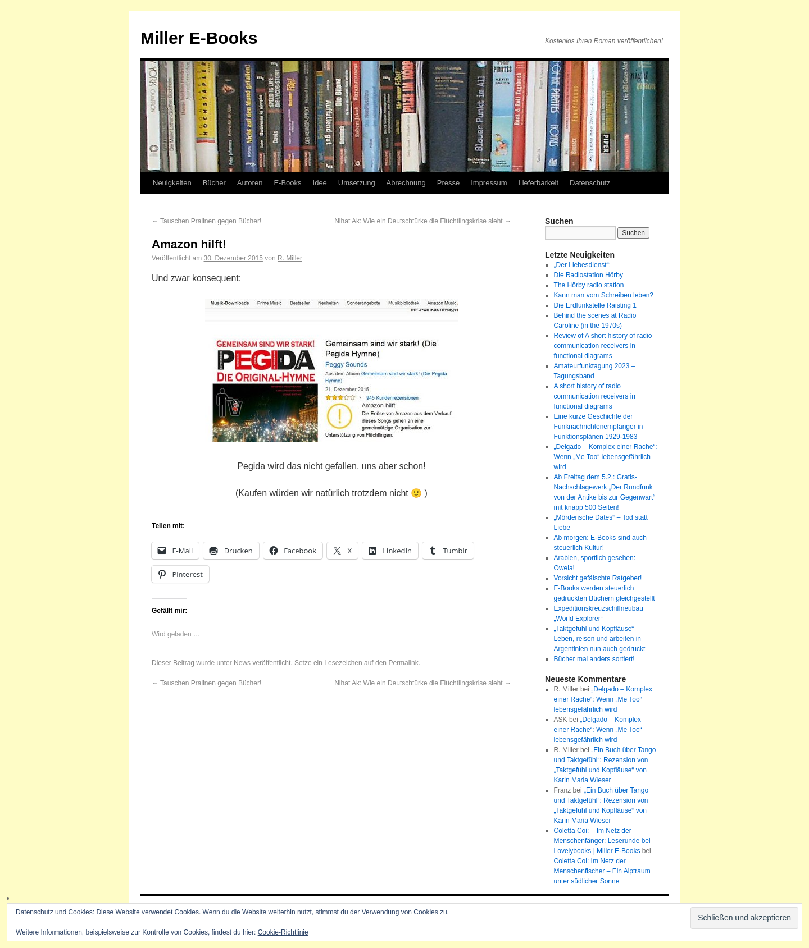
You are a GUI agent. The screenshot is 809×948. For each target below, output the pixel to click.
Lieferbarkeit (539, 182)
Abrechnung (406, 182)
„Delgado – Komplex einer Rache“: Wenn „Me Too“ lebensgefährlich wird (605, 457)
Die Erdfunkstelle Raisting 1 (595, 305)
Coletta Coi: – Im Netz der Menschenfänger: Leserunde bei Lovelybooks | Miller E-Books (602, 841)
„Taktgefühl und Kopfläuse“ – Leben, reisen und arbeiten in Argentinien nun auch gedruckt (600, 639)
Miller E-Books (198, 38)
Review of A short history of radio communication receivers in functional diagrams (603, 346)
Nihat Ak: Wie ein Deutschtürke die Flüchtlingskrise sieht (422, 221)
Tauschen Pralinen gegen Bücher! (206, 221)
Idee (320, 182)
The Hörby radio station (589, 285)
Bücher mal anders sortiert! (594, 659)
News (242, 663)
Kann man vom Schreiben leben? (603, 295)
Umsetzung (356, 182)
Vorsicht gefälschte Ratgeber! (598, 578)
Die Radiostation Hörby (588, 275)
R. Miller (290, 258)
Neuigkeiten (172, 182)
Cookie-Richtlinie (283, 932)
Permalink (403, 663)
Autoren (250, 182)
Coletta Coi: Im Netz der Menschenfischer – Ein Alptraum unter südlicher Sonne (602, 871)
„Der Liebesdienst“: (582, 265)
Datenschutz (590, 182)
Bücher (214, 182)
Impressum (489, 182)
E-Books (287, 182)
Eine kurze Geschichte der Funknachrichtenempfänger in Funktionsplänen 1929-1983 (598, 427)
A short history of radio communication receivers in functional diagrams (594, 396)
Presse (448, 182)
